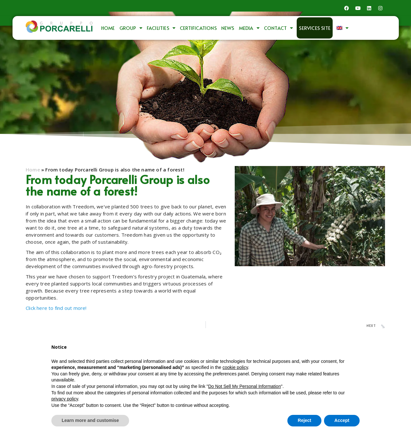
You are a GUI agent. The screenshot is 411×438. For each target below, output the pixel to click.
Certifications (198, 27)
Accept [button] (341, 420)
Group (130, 28)
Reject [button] (304, 420)
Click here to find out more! (56, 308)
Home (108, 27)
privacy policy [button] (64, 398)
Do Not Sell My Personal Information (244, 386)
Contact (278, 28)
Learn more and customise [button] (90, 420)
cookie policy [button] (235, 367)
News (227, 27)
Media (249, 28)
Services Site (314, 27)
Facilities (161, 28)
